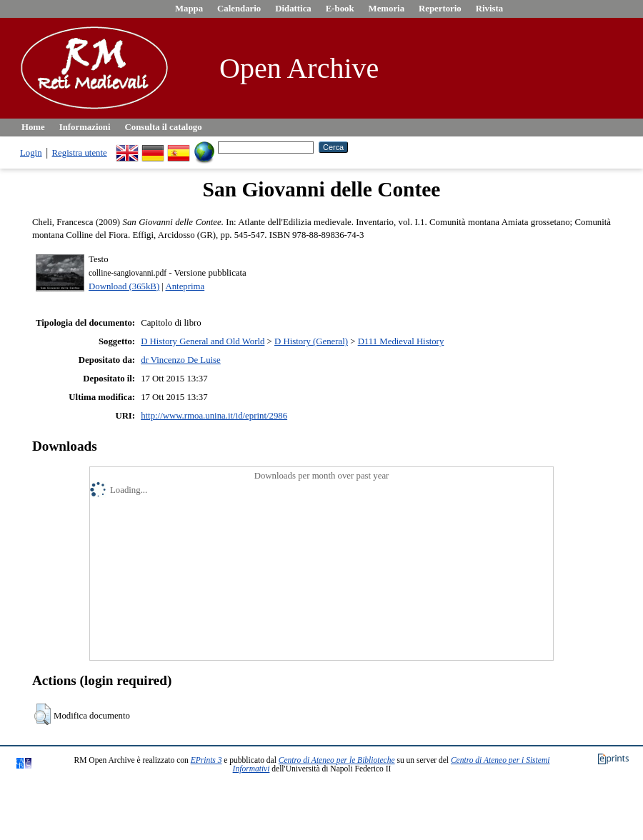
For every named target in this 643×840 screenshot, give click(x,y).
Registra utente (79, 153)
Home (33, 127)
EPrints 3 (206, 760)
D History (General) (311, 341)
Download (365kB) (124, 286)
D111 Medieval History (401, 341)
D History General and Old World (202, 341)
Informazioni (85, 127)
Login (31, 153)
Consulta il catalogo (163, 127)
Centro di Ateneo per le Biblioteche (337, 760)
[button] (42, 714)
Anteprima (184, 286)
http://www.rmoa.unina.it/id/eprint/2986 (214, 416)
